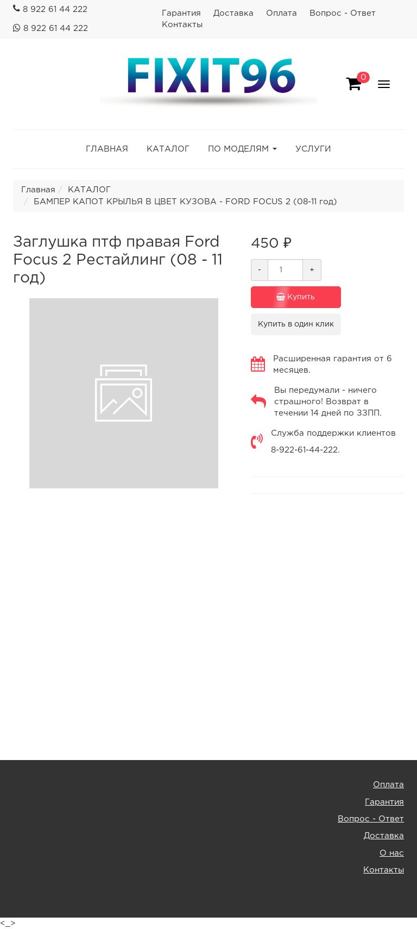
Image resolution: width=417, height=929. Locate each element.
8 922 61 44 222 (55, 9)
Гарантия (181, 13)
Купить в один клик (296, 324)
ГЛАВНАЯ (107, 149)
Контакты (182, 24)
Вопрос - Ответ (342, 13)
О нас (392, 853)
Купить (288, 297)
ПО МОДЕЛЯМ (238, 149)
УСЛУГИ (313, 149)
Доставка (233, 13)
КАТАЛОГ (168, 149)
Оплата (281, 13)
